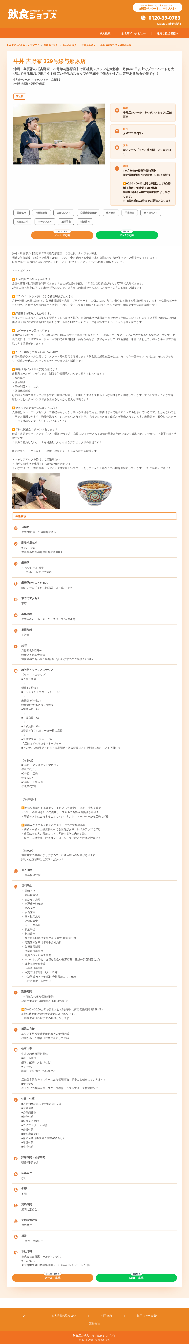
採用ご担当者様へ (167, 33)
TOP (23, 1315)
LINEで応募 (127, 235)
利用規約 (106, 1315)
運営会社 (94, 1323)
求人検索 (105, 33)
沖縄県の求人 (51, 45)
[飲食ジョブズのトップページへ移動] (33, 14)
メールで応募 (62, 235)
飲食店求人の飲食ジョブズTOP (23, 45)
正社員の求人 (88, 45)
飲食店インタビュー (133, 33)
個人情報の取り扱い (64, 1315)
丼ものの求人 (70, 45)
